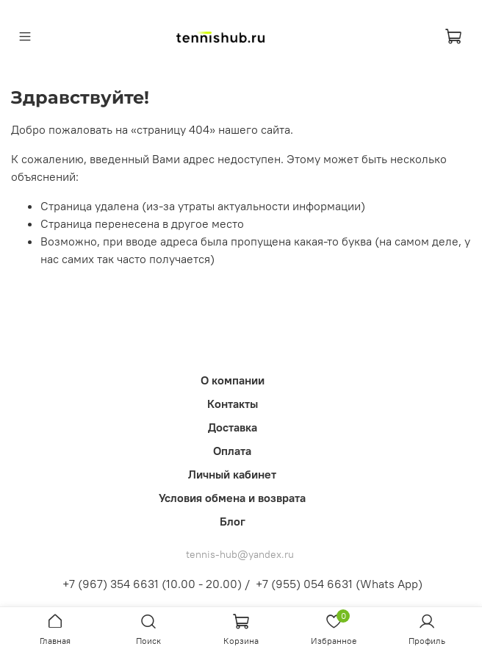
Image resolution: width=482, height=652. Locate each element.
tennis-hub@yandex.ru (240, 554)
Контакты (232, 403)
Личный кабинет (232, 474)
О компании (233, 380)
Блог (232, 521)
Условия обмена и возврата (232, 497)
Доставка (232, 427)
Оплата (232, 450)
